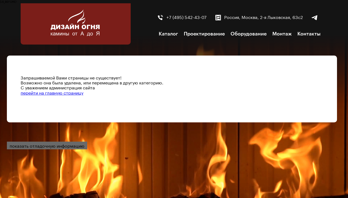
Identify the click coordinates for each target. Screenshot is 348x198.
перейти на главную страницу (52, 92)
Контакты (308, 33)
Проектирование (204, 33)
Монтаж (282, 33)
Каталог (168, 33)
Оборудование (249, 33)
